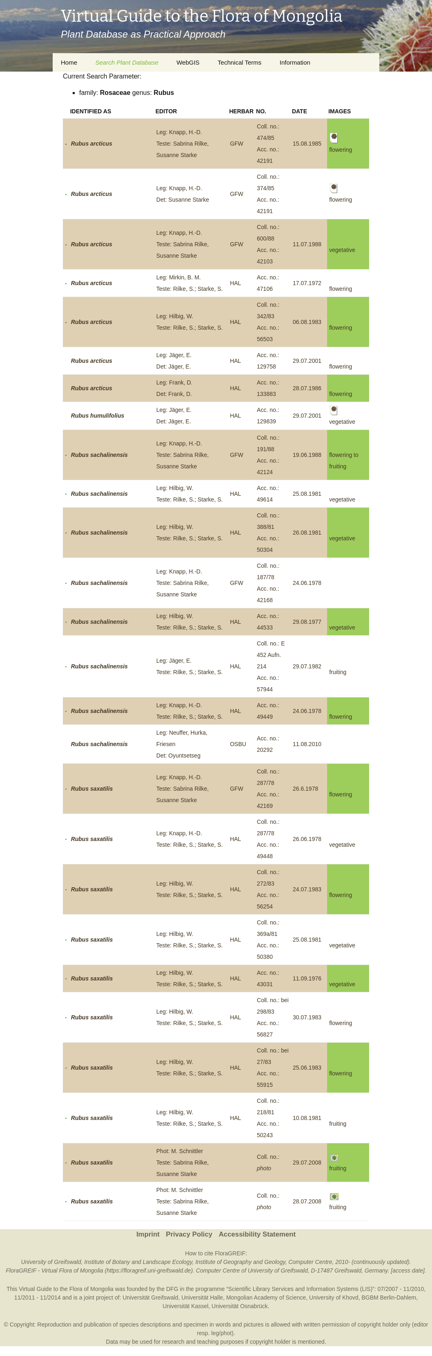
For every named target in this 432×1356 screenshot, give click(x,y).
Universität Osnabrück (240, 1306)
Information (295, 62)
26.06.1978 (307, 839)
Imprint (148, 1234)
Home (69, 62)
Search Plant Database (126, 62)
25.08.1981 (307, 493)
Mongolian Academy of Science (266, 1297)
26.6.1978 (305, 788)
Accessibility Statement (257, 1234)
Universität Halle (202, 1297)
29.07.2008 (307, 1162)
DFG (172, 1289)
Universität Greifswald (150, 1297)
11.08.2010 (307, 744)
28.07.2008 (307, 1201)
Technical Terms (239, 62)
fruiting (337, 672)
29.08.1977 (307, 621)
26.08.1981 (307, 532)
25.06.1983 (307, 1067)
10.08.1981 (307, 1118)
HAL (235, 283)
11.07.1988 (307, 244)
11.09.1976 (307, 978)
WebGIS (187, 62)
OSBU (238, 744)
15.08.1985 (307, 143)
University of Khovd (334, 1297)
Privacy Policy (189, 1234)
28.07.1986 (307, 388)
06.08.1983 (307, 322)
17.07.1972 (307, 283)
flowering (340, 289)
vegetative (342, 250)
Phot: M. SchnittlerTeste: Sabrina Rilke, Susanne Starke (182, 1162)
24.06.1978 (307, 583)
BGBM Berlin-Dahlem (388, 1297)
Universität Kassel (185, 1306)
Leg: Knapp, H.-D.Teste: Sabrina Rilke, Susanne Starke (182, 143)
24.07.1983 (307, 889)
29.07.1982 (307, 666)
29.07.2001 (307, 361)
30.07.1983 (307, 1017)
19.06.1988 (307, 455)
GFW (236, 143)
